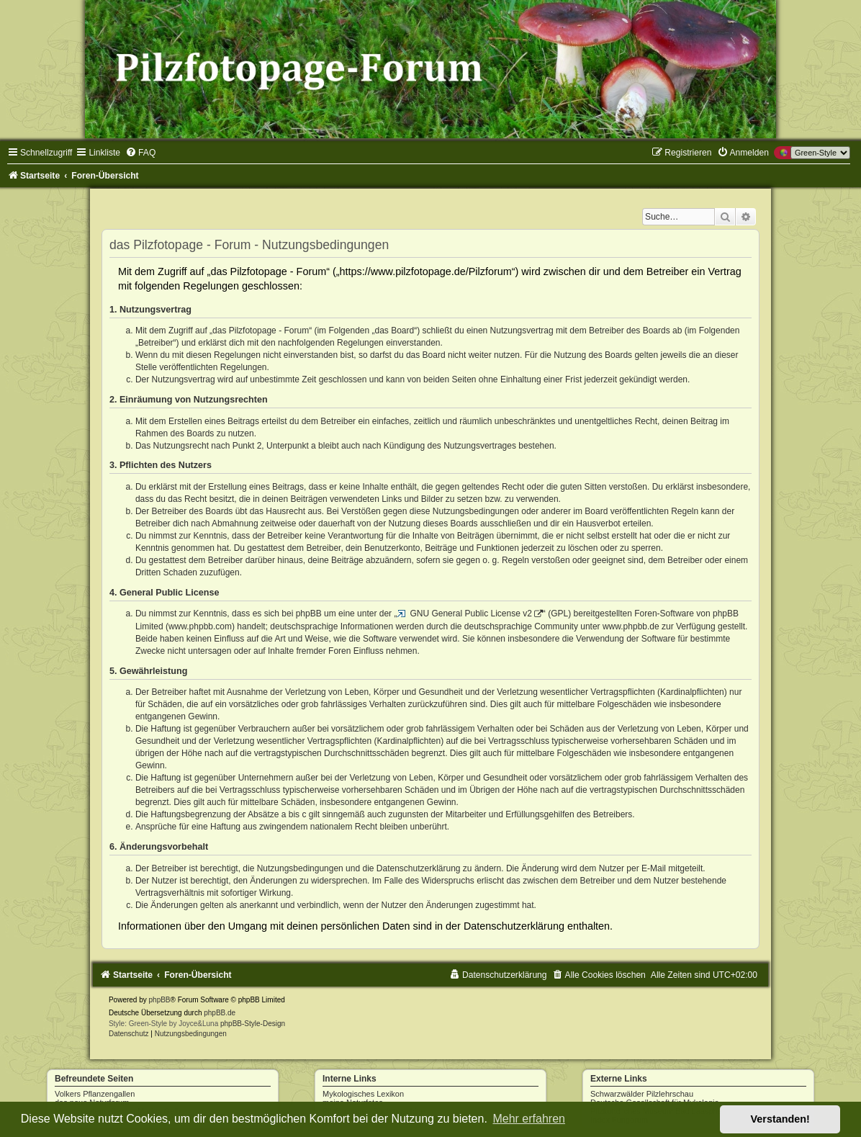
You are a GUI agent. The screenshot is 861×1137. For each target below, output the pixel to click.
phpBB (160, 1000)
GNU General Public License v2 (470, 613)
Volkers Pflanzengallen (95, 1093)
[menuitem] (140, 153)
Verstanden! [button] (780, 1119)
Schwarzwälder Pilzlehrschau (641, 1093)
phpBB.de (219, 1013)
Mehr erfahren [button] (528, 1119)
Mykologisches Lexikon (363, 1093)
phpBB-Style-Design (252, 1024)
